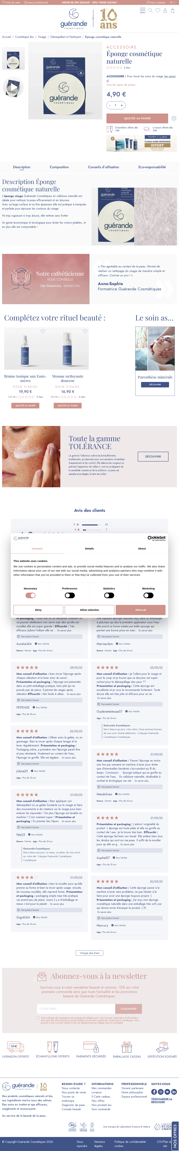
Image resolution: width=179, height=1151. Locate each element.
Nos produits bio (102, 1105)
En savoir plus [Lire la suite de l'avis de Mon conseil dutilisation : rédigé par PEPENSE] (74, 694)
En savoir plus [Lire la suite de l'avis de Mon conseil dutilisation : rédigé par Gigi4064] (57, 904)
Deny (38, 609)
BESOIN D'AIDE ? (73, 1084)
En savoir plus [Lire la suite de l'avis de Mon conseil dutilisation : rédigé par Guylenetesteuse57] (104, 698)
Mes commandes (102, 1088)
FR (171, 2)
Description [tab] (21, 167)
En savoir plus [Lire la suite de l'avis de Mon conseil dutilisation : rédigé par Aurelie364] (64, 630)
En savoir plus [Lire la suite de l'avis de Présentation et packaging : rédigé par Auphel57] (127, 844)
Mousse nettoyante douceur (67, 378)
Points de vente (12, 2)
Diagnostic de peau (73, 1105)
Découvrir (155, 384)
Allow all (140, 609)
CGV (160, 1142)
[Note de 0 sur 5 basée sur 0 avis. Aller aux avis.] (118, 67)
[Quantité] (115, 105)
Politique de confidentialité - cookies (130, 1144)
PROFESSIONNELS (134, 1084)
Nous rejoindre (82, 1144)
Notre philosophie (132, 1092)
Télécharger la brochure (161, 1101)
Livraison (97, 1092)
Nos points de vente (74, 1092)
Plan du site (167, 1144)
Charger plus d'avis (89, 953)
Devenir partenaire (132, 1088)
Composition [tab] (59, 167)
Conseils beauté (71, 1109)
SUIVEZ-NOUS (160, 1084)
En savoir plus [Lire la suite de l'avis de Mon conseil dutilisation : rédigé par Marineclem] (145, 630)
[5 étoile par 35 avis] (90, 525)
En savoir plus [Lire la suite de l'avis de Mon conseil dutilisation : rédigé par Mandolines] (141, 781)
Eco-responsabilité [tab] (152, 167)
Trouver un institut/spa (68, 1099)
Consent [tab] (37, 548)
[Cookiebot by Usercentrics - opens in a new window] (150, 538)
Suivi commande (101, 1109)
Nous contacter (157, 2)
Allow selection (89, 609)
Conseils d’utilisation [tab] (103, 167)
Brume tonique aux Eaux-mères (25, 378)
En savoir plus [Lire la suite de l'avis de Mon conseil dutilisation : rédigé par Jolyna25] (69, 757)
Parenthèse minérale (155, 376)
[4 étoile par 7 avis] (90, 530)
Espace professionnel (37, 2)
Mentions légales (99, 1144)
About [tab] (142, 548)
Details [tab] (89, 548)
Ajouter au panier (137, 118)
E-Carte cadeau (101, 1097)
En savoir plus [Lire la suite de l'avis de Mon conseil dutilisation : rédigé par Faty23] (69, 821)
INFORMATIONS (102, 1084)
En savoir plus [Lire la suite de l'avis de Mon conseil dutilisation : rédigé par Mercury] (104, 912)
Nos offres (98, 1101)
